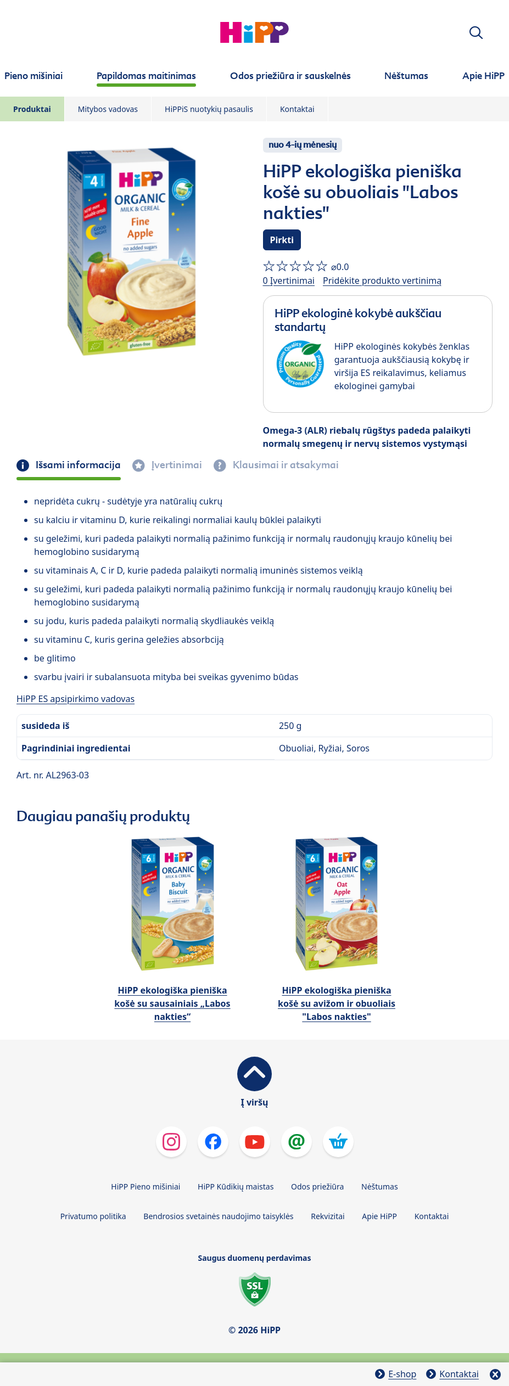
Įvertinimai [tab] (175, 465)
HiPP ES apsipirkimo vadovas (75, 699)
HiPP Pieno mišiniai (145, 1186)
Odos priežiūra (317, 1186)
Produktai (32, 109)
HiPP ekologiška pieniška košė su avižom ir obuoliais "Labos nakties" (336, 1003)
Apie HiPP (379, 1216)
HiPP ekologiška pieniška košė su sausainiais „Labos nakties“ (172, 1003)
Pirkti (282, 240)
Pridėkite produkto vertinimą (382, 280)
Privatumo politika (93, 1216)
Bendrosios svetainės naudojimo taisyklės (218, 1216)
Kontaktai (297, 109)
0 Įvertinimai (289, 280)
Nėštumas (379, 1186)
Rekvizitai (328, 1216)
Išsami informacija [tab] (77, 465)
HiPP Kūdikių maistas (235, 1186)
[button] (476, 33)
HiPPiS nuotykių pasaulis (209, 109)
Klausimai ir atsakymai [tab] (285, 465)
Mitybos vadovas (108, 109)
